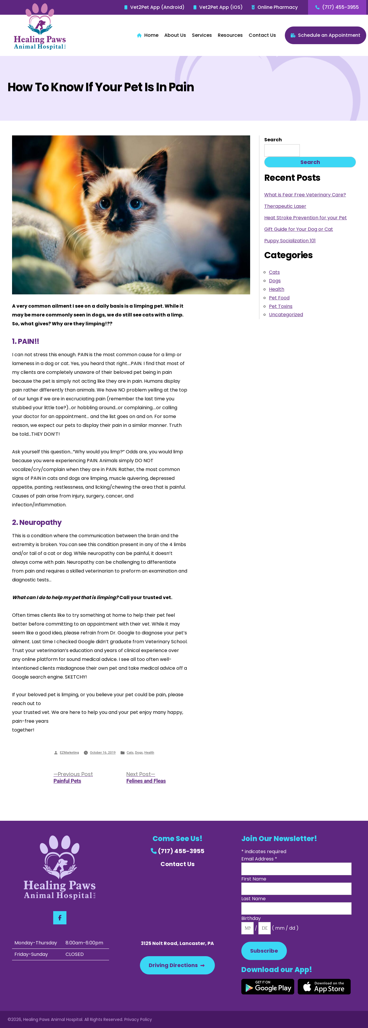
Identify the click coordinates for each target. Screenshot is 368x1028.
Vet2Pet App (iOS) (218, 7)
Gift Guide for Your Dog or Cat (298, 229)
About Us (175, 35)
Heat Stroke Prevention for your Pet (305, 217)
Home (147, 35)
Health (149, 752)
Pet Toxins (280, 306)
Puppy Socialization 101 (290, 240)
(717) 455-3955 (337, 7)
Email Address (259, 858)
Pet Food (279, 297)
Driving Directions (177, 965)
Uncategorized (286, 314)
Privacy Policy (138, 1019)
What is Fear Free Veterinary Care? (305, 194)
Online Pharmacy (275, 7)
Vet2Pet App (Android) (154, 7)
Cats (130, 752)
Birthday (251, 918)
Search (273, 139)
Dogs (139, 752)
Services (202, 35)
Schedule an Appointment (325, 35)
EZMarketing (69, 752)
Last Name (253, 898)
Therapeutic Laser (285, 206)
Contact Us (262, 35)
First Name (253, 879)
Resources (230, 35)
